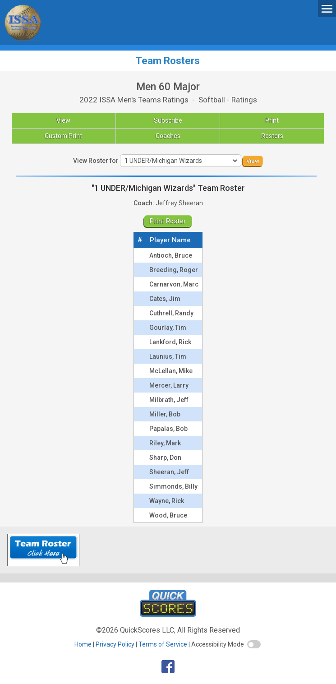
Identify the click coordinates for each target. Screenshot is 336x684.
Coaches (168, 135)
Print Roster (168, 221)
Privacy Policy (115, 644)
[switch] (254, 644)
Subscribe (168, 120)
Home (83, 644)
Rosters (272, 135)
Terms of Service (162, 644)
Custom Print (63, 135)
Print (272, 120)
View (63, 120)
